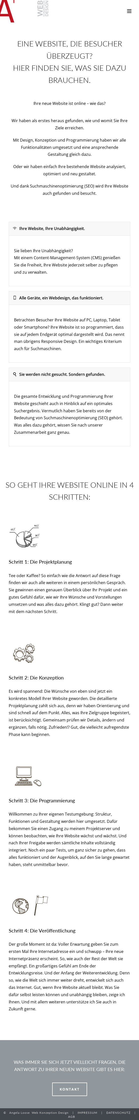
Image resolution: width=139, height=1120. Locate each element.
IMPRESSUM (87, 1113)
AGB (71, 1117)
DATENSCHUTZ (118, 1113)
